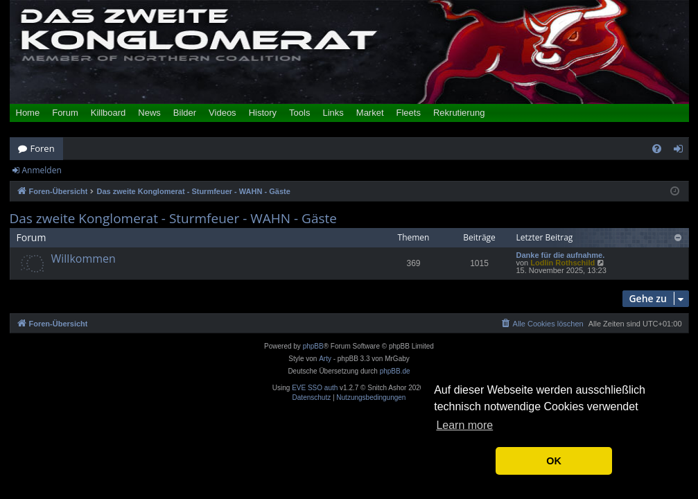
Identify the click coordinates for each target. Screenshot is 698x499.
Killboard (108, 112)
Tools (299, 112)
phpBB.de (395, 371)
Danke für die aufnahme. (560, 255)
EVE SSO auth (315, 388)
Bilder (184, 112)
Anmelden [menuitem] (681, 151)
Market (370, 112)
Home (28, 112)
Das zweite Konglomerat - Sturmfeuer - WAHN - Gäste (173, 218)
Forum (65, 112)
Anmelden (42, 170)
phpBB (313, 346)
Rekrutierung (459, 112)
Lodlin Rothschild (562, 263)
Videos (222, 112)
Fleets (408, 112)
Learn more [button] (464, 425)
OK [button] (553, 460)
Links (332, 112)
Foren (42, 148)
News (149, 112)
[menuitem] (657, 148)
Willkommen (83, 258)
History (263, 112)
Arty (325, 358)
